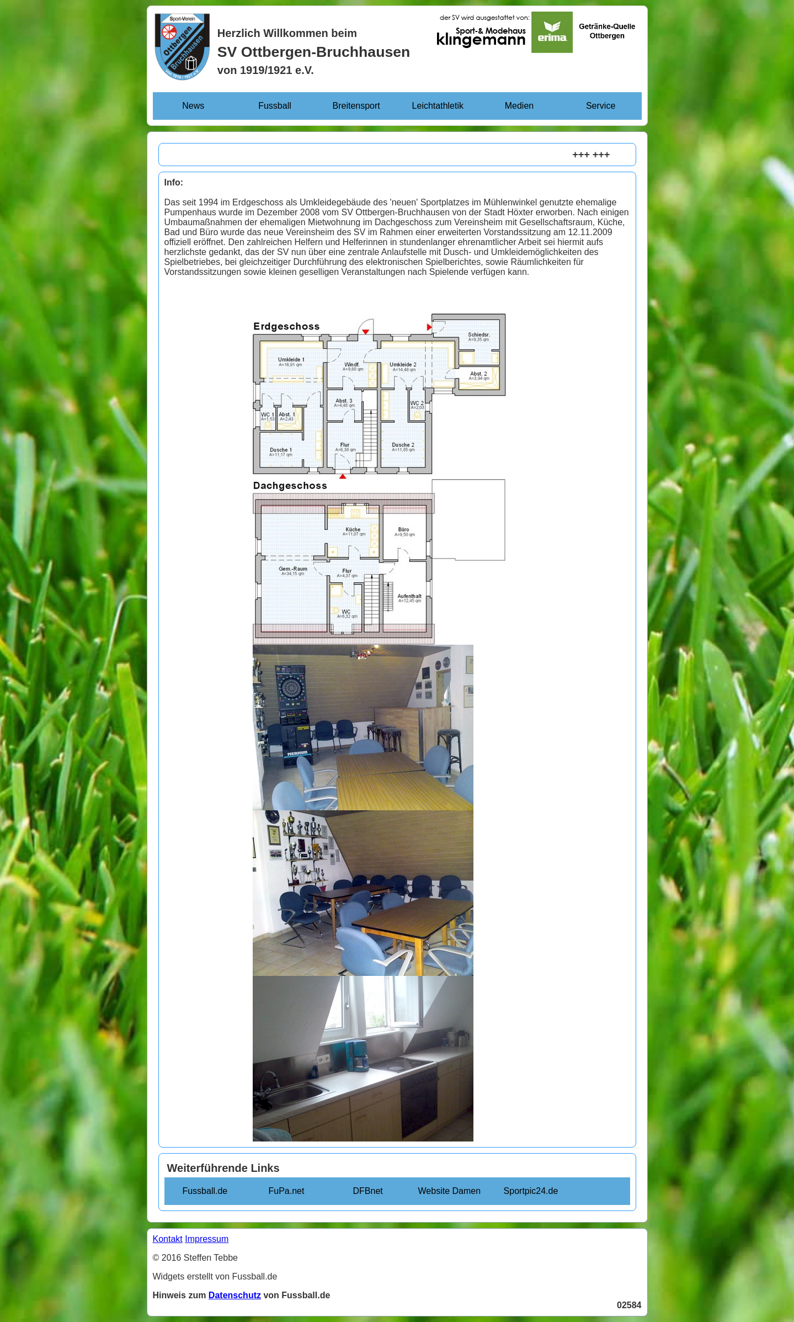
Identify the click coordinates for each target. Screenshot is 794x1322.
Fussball (274, 105)
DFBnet (368, 1191)
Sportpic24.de (531, 1191)
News (193, 105)
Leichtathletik (437, 105)
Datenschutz (235, 1295)
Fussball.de (204, 1191)
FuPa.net (287, 1191)
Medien (519, 105)
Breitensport (356, 105)
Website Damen (449, 1191)
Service (600, 105)
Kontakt (168, 1239)
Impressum (206, 1239)
